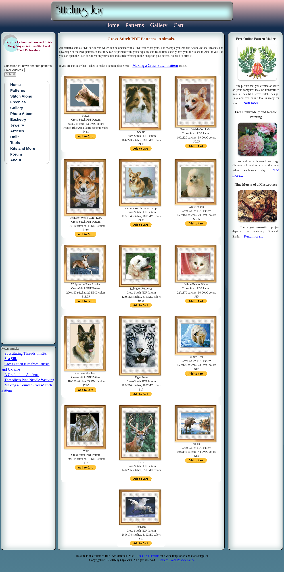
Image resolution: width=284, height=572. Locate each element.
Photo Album (22, 113)
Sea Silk (10, 358)
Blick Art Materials (148, 555)
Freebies (18, 102)
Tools (15, 143)
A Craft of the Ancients (21, 374)
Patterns (135, 25)
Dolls (14, 137)
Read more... (253, 236)
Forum (16, 154)
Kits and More (22, 148)
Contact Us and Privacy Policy (176, 559)
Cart (178, 25)
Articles (17, 131)
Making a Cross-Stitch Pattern (155, 65)
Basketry (18, 119)
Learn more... (251, 103)
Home (113, 25)
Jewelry (17, 125)
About (15, 160)
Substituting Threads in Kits (25, 353)
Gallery (159, 25)
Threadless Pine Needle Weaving (29, 380)
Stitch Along (21, 96)
